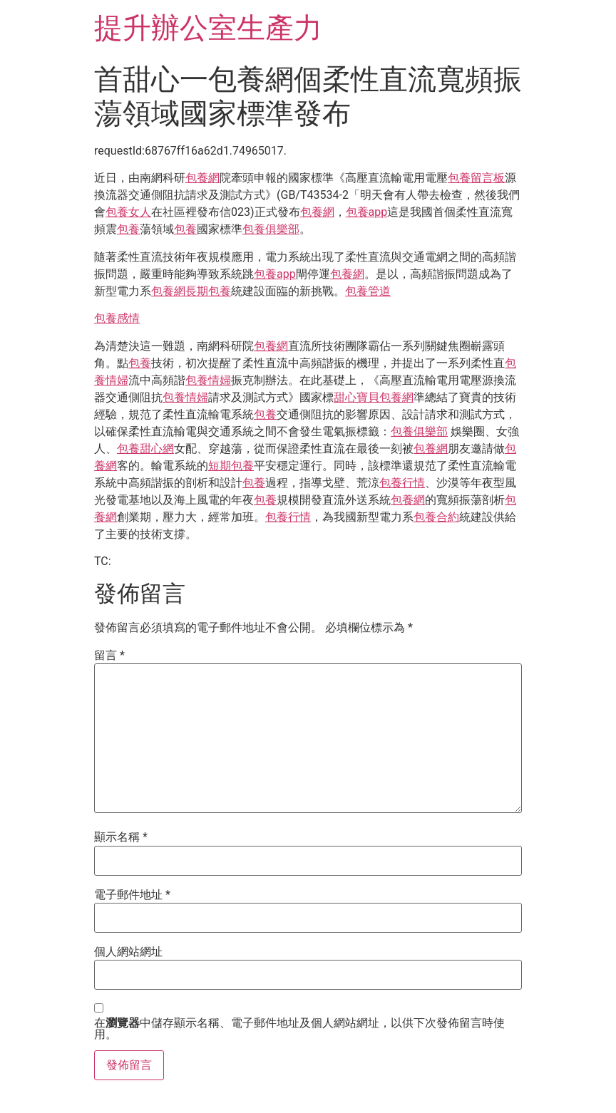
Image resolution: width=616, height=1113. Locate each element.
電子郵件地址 (132, 895)
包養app (367, 212)
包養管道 (368, 291)
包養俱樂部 (270, 229)
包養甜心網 (145, 448)
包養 (128, 229)
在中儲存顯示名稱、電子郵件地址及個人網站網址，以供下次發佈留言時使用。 (299, 1029)
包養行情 (402, 483)
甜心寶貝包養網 (374, 397)
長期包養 (208, 291)
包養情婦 (208, 380)
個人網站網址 (128, 952)
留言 (109, 655)
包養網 (202, 178)
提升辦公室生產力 (208, 28)
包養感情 (117, 318)
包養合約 (436, 517)
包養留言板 (476, 178)
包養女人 (128, 212)
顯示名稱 (121, 837)
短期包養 (231, 465)
